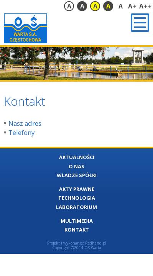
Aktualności (76, 157)
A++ (145, 6)
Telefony (21, 132)
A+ (132, 6)
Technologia (76, 197)
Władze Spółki (77, 175)
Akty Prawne (76, 189)
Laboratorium (76, 207)
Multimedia (77, 220)
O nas (76, 166)
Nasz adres (24, 123)
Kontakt (76, 229)
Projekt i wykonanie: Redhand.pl (76, 243)
